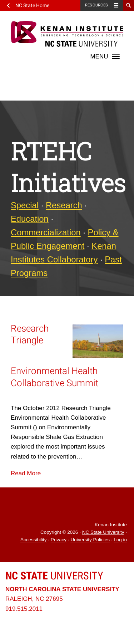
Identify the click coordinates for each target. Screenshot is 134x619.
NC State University (103, 532)
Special (25, 205)
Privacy (58, 540)
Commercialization (46, 232)
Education (30, 219)
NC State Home (32, 5)
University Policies (90, 540)
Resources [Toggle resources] (96, 5)
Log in (120, 540)
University (54, 575)
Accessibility (33, 540)
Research (64, 205)
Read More (26, 473)
